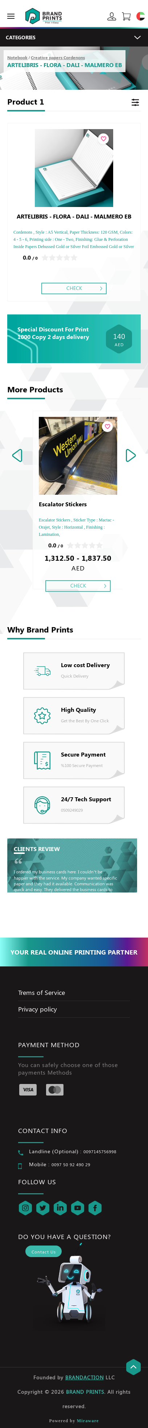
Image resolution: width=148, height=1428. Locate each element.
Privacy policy (37, 1009)
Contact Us (44, 1252)
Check (74, 288)
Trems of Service (41, 992)
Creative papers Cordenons (58, 57)
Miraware (88, 1420)
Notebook (17, 57)
